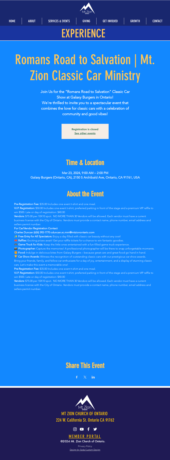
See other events (85, 133)
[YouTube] (81, 429)
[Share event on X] (85, 377)
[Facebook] (88, 429)
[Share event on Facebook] (76, 377)
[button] (32, 21)
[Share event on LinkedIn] (93, 377)
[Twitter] (95, 429)
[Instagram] (75, 429)
